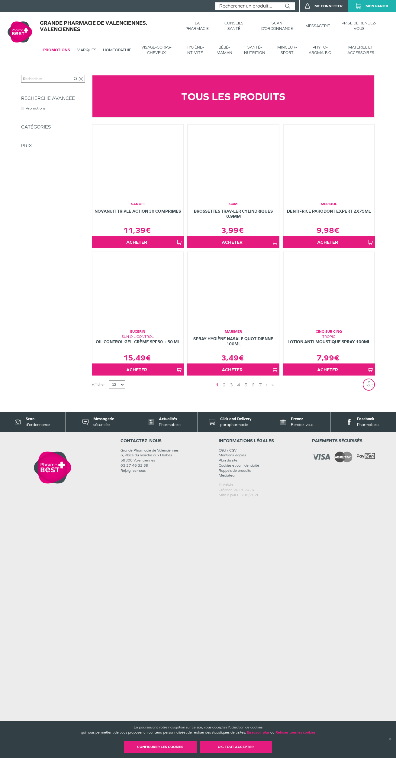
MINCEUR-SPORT (287, 50)
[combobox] (247, 6)
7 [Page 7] (260, 639)
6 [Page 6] (253, 639)
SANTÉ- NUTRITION (254, 50)
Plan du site (228, 715)
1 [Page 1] (216, 639)
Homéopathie (117, 50)
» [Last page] (273, 639)
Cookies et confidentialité (239, 720)
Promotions (56, 50)
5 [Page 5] (245, 639)
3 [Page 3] (231, 639)
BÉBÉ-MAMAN (224, 50)
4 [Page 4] (238, 639)
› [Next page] (266, 639)
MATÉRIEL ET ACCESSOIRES (360, 50)
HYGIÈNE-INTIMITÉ (194, 50)
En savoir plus (258, 732)
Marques (86, 50)
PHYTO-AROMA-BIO (320, 50)
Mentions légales (232, 710)
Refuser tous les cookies (295, 732)
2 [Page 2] (224, 639)
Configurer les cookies (160, 747)
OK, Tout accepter (236, 747)
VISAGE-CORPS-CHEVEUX (156, 50)
